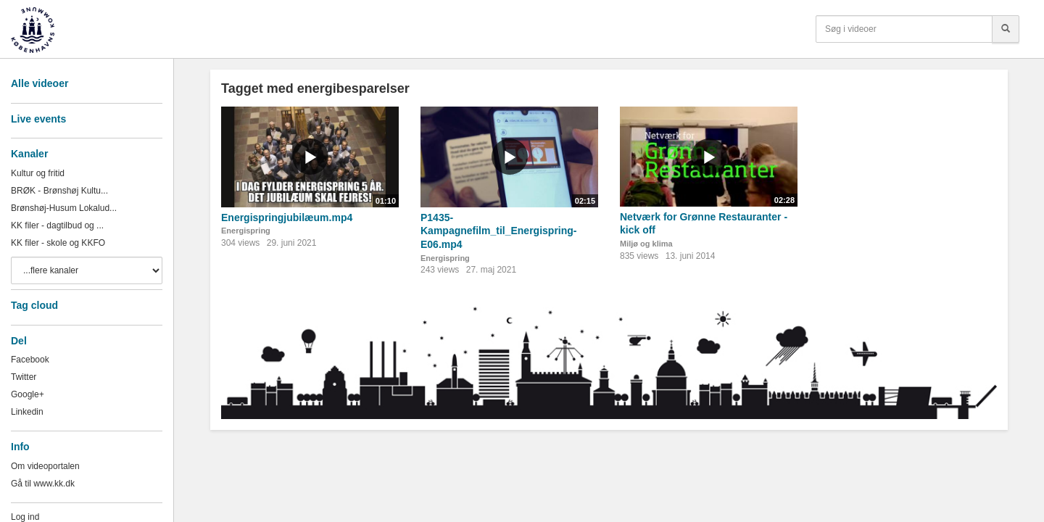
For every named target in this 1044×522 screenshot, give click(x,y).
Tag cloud (34, 305)
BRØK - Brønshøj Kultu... (59, 191)
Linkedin (27, 412)
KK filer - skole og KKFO (58, 243)
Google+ (27, 394)
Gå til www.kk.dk (43, 483)
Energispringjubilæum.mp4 (286, 217)
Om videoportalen (45, 466)
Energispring (245, 230)
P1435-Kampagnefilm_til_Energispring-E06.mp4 (498, 231)
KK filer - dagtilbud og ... (57, 225)
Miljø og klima (646, 243)
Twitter (23, 377)
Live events (38, 119)
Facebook (30, 360)
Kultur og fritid (38, 173)
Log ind (25, 517)
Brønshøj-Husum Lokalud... (64, 208)
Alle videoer (39, 83)
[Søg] (1005, 29)
